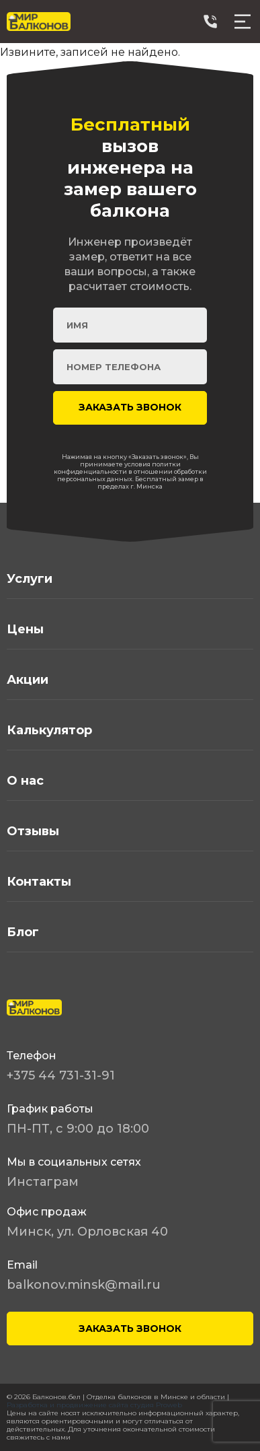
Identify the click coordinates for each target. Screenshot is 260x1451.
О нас (25, 780)
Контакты (39, 881)
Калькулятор (49, 730)
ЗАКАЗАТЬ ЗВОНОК (130, 1328)
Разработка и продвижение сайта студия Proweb (94, 1405)
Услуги (29, 578)
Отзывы (33, 831)
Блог (23, 932)
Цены (25, 629)
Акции (27, 679)
